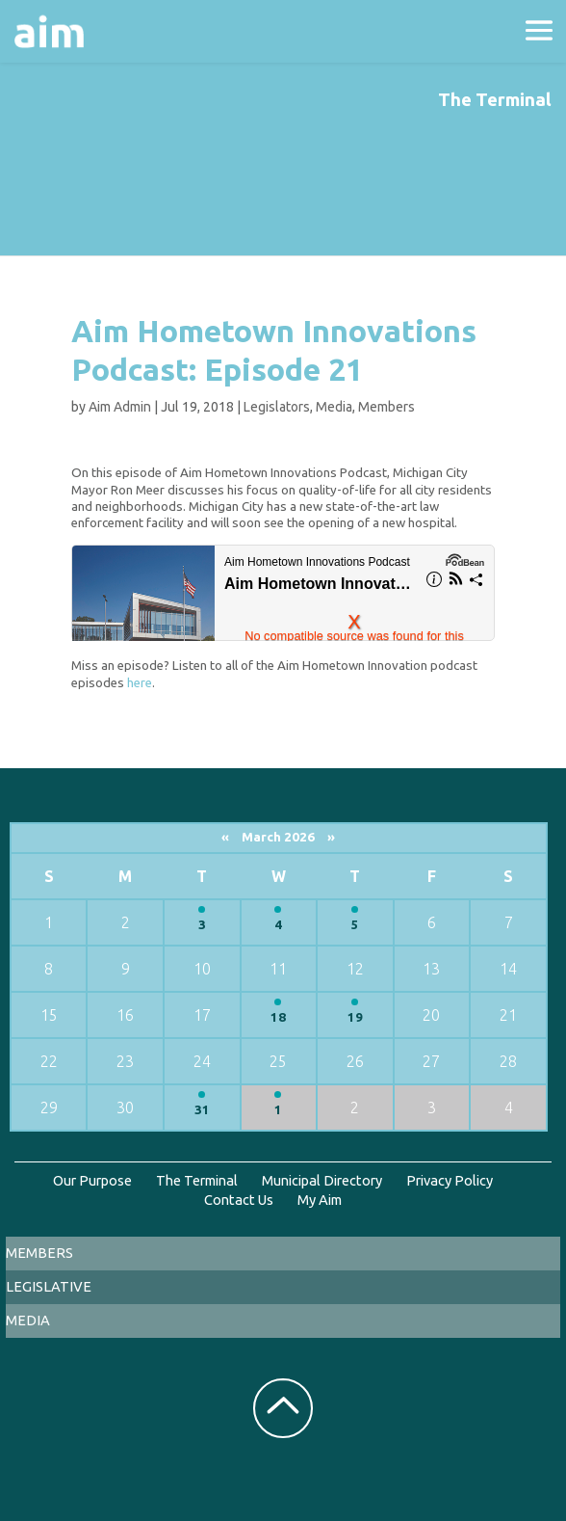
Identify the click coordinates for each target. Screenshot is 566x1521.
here (139, 683)
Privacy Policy (449, 1180)
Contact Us (238, 1199)
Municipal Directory (322, 1180)
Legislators (277, 406)
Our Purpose (92, 1180)
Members (386, 406)
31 (202, 1110)
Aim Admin (120, 406)
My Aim (319, 1199)
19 (355, 1017)
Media (334, 406)
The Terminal (197, 1180)
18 (278, 1017)
